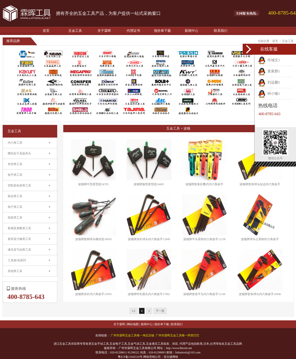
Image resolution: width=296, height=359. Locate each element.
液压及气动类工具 (19, 249)
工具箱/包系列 (17, 260)
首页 (46, 31)
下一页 (160, 311)
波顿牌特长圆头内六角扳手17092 (149, 294)
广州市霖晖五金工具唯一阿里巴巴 (177, 335)
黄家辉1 (269, 71)
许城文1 (269, 60)
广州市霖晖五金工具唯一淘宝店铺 (132, 335)
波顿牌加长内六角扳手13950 (93, 294)
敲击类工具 (15, 196)
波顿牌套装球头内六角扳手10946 (260, 294)
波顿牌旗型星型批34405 (149, 184)
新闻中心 (191, 31)
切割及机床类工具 (19, 185)
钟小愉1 (269, 94)
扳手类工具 (15, 174)
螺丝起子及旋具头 (19, 153)
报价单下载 (162, 31)
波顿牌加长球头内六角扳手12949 (149, 239)
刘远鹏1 (269, 82)
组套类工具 (15, 217)
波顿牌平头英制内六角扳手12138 (204, 239)
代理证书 (133, 31)
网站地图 (133, 324)
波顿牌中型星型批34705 (93, 184)
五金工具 (75, 31)
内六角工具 (15, 142)
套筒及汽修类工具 (19, 239)
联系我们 (220, 31)
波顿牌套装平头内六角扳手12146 (204, 294)
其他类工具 (15, 271)
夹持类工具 (15, 164)
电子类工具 (15, 207)
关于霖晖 (104, 31)
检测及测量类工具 (19, 228)
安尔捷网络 (171, 357)
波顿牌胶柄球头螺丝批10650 (93, 239)
